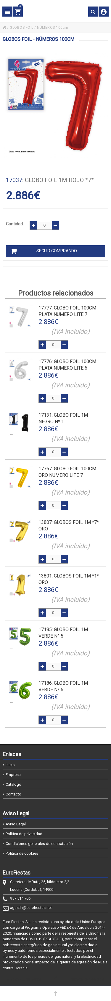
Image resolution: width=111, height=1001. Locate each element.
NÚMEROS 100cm (52, 27)
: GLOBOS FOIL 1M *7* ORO (68, 525)
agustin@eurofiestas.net (31, 907)
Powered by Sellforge (87, 979)
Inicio (10, 765)
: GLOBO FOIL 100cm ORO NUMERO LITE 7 (67, 472)
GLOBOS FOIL (21, 27)
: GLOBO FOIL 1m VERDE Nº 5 (63, 633)
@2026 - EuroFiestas (24, 979)
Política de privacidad (24, 834)
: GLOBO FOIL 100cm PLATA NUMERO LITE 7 (67, 311)
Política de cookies (22, 853)
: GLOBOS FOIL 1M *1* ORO (68, 579)
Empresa (13, 774)
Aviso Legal (16, 824)
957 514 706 (20, 898)
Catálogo (13, 784)
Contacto (13, 794)
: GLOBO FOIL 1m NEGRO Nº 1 (63, 418)
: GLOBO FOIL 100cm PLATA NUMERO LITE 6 (67, 365)
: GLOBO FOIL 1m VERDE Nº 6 (63, 686)
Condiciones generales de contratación (39, 843)
